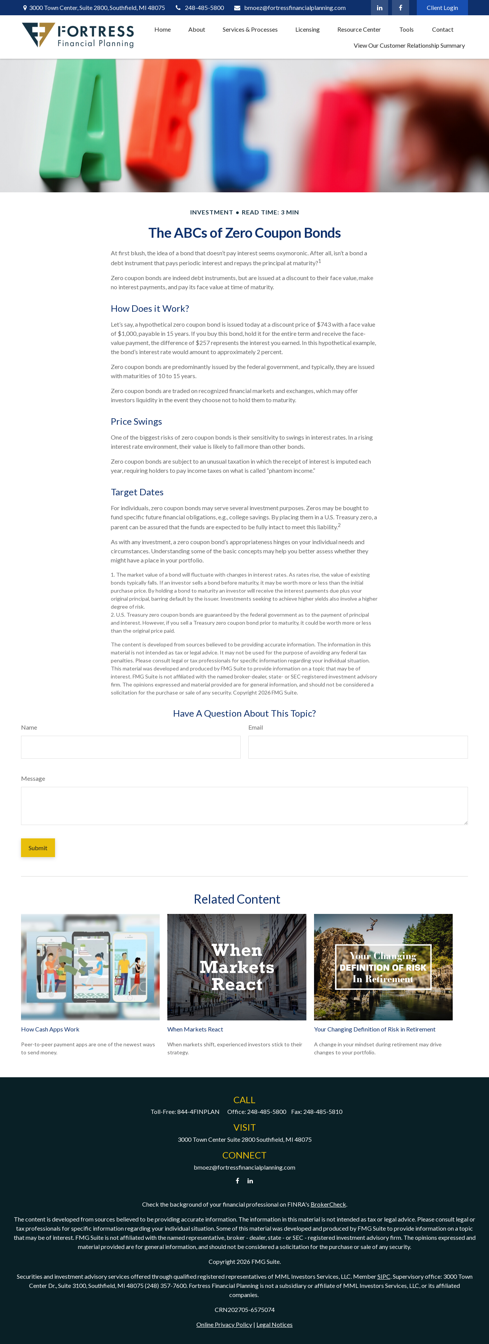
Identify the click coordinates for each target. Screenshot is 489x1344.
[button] (162, 29)
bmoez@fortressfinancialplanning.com (289, 7)
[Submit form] (38, 847)
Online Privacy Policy (224, 1324)
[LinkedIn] (379, 7)
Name (29, 727)
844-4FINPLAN (198, 1111)
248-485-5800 (199, 7)
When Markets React (195, 1029)
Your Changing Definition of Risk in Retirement (375, 1029)
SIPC (383, 1276)
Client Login (442, 7)
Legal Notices (274, 1324)
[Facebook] (400, 7)
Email (255, 727)
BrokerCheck (328, 1204)
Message (33, 778)
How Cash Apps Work (50, 1029)
